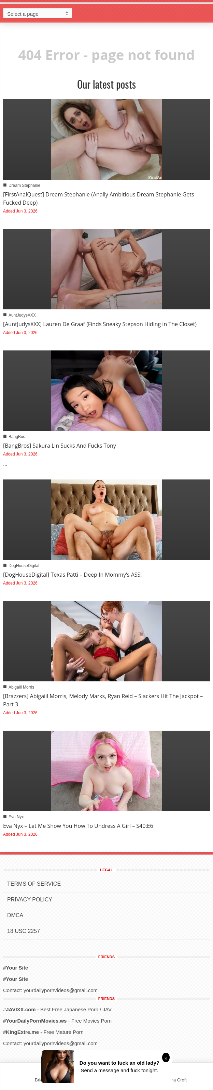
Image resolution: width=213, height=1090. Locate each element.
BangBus (17, 436)
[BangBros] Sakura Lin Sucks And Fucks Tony (59, 445)
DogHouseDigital (24, 565)
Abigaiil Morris (21, 687)
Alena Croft (176, 1079)
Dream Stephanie (24, 185)
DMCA (15, 915)
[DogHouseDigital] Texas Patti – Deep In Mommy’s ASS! (72, 574)
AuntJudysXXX (22, 315)
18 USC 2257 (23, 931)
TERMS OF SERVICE (34, 884)
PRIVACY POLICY (29, 899)
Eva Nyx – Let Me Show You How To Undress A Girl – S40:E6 (78, 826)
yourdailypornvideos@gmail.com (61, 990)
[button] (206, 13)
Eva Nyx (16, 817)
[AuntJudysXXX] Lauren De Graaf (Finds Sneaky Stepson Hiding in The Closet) (100, 324)
